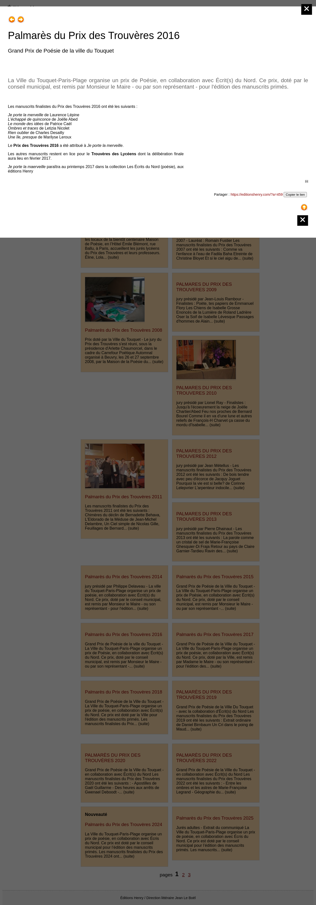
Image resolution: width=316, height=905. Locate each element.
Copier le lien (295, 194)
